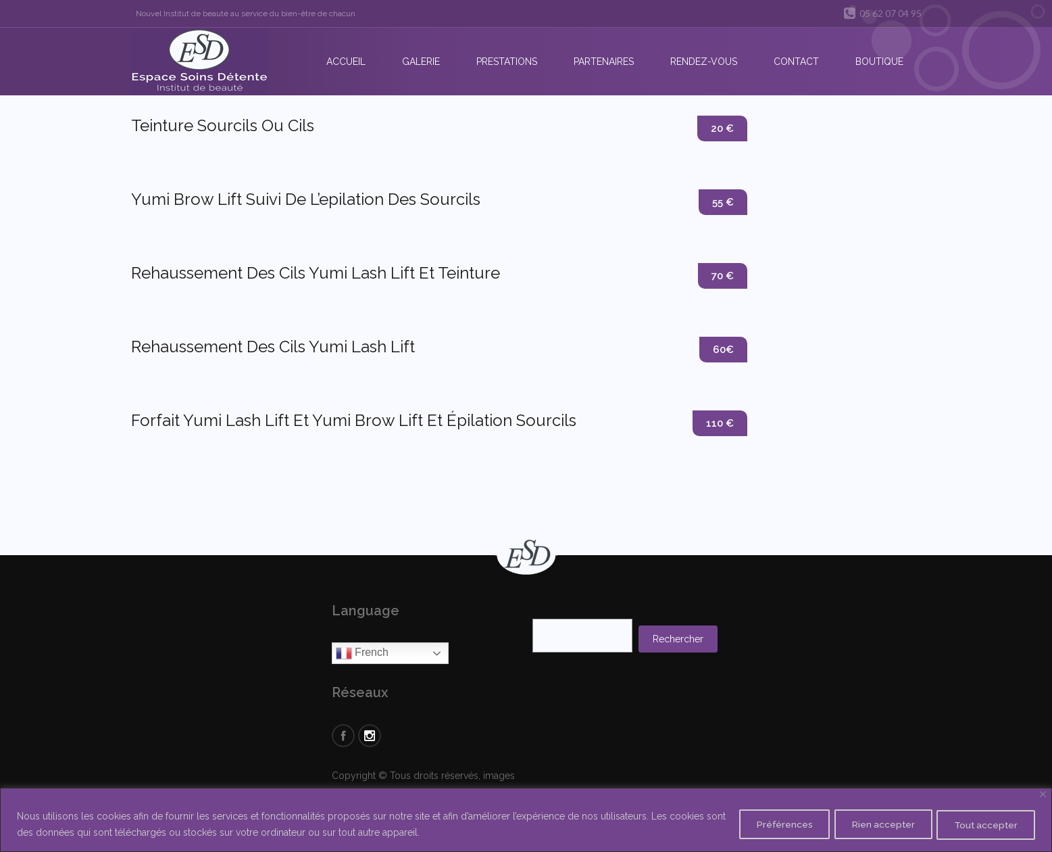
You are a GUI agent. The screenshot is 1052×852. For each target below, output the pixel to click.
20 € (721, 128)
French (362, 653)
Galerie (421, 61)
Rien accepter (873, 824)
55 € (722, 202)
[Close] (1043, 794)
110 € (719, 423)
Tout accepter (983, 824)
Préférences (768, 824)
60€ (722, 350)
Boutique (879, 61)
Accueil (346, 61)
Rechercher (678, 639)
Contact (796, 61)
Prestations (506, 61)
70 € (721, 276)
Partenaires (604, 61)
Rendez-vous (703, 61)
